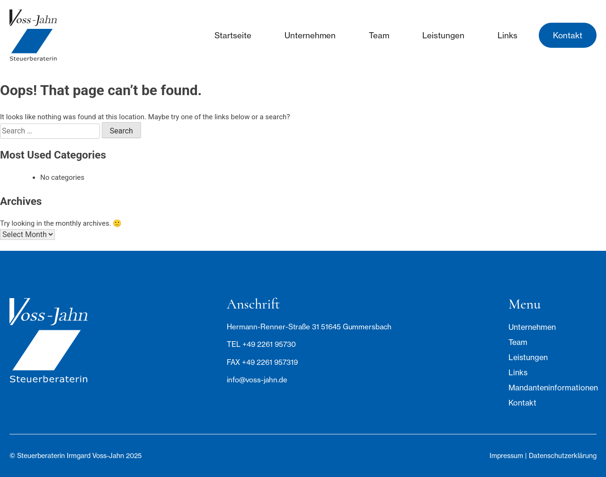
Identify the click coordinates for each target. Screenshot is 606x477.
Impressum (506, 455)
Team (379, 35)
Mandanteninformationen (552, 387)
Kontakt (567, 35)
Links (507, 35)
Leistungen (443, 35)
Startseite (232, 35)
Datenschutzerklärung (563, 455)
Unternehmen (310, 35)
